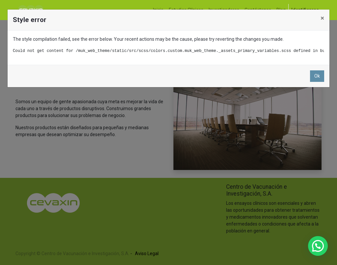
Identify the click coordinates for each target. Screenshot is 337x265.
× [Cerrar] (322, 18)
